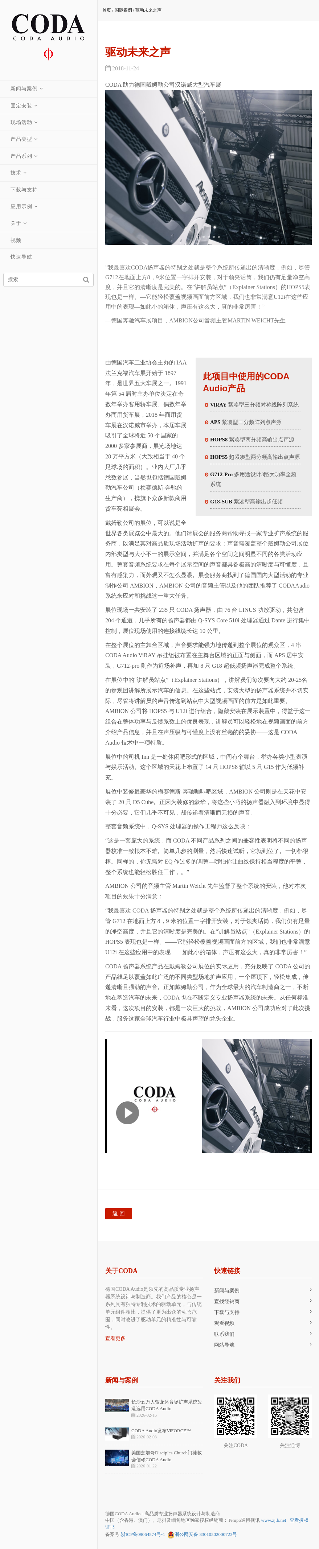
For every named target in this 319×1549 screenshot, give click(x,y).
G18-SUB (221, 501)
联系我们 (224, 1334)
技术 (16, 173)
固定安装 (22, 105)
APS (215, 422)
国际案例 (123, 10)
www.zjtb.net (273, 1520)
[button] (198, 236)
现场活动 (22, 122)
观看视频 (224, 1323)
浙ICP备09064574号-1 (143, 1534)
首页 (106, 10)
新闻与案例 (24, 88)
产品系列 (22, 156)
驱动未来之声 (148, 10)
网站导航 (224, 1345)
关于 (16, 223)
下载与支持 (24, 190)
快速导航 (22, 257)
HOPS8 (219, 439)
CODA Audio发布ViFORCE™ (161, 1430)
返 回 (119, 1213)
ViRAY (218, 405)
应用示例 (22, 206)
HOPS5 (219, 457)
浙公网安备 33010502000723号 (202, 1534)
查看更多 (115, 1338)
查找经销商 (227, 1301)
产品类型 (22, 139)
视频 (16, 240)
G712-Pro (221, 474)
